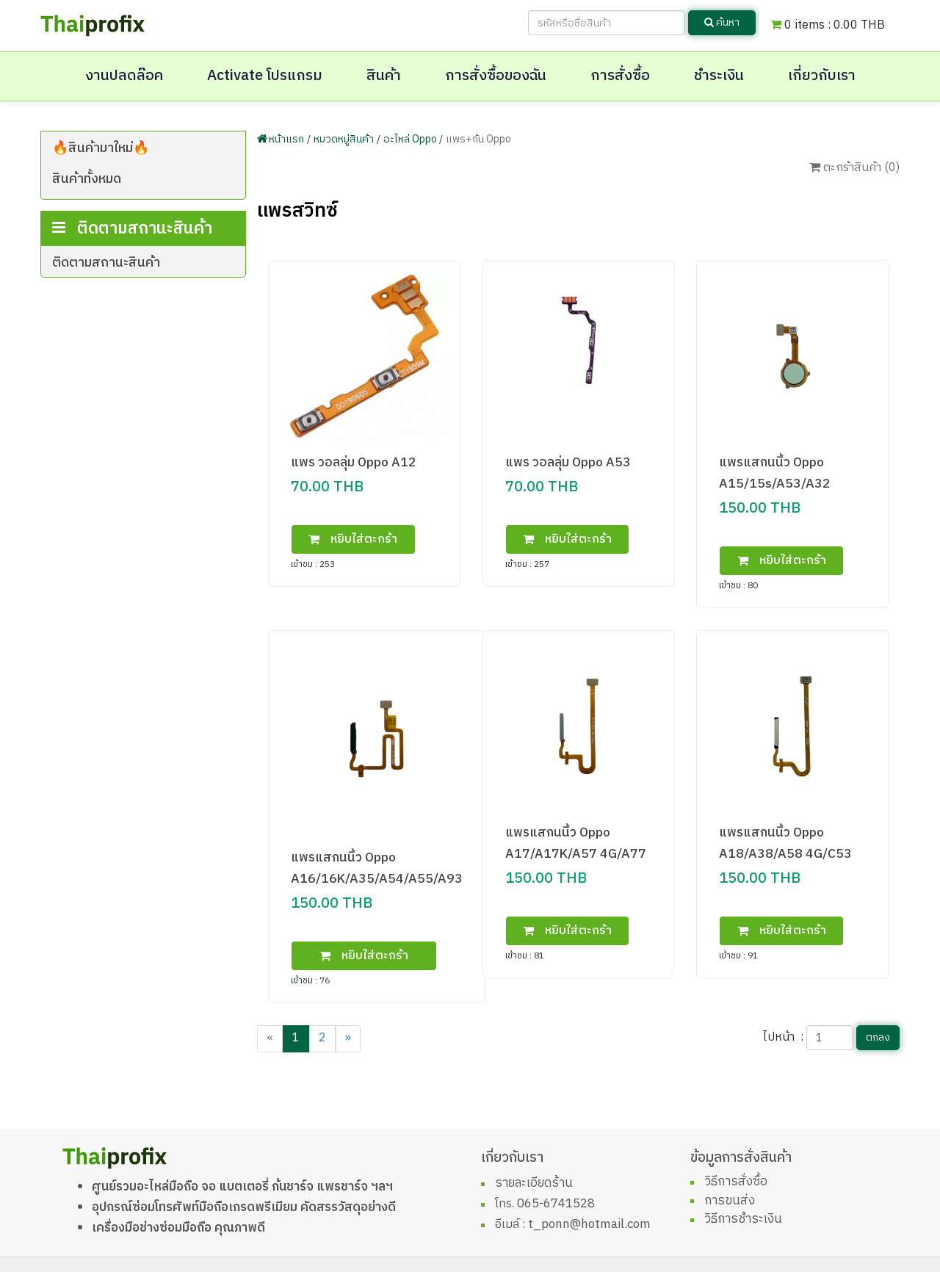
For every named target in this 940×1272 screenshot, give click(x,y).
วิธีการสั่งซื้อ (735, 1181)
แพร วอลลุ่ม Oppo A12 (353, 462)
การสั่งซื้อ (620, 76)
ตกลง (878, 1037)
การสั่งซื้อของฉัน (495, 76)
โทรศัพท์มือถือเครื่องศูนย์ (143, 206)
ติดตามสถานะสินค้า (106, 316)
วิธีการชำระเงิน (743, 1219)
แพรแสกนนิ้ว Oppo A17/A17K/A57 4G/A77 (575, 843)
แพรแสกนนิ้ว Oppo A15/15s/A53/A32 (775, 473)
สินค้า (383, 76)
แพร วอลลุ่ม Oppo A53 (568, 462)
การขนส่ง (729, 1200)
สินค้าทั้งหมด (86, 179)
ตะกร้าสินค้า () (854, 168)
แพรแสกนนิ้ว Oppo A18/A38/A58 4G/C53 (785, 843)
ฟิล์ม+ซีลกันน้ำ (115, 231)
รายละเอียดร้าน (534, 1183)
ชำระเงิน (719, 76)
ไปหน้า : (783, 1038)
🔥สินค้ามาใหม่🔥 (100, 148)
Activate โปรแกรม (264, 76)
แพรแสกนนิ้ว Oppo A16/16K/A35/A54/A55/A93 (377, 868)
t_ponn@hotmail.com (589, 1224)
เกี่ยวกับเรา (822, 76)
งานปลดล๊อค (124, 76)
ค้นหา (722, 22)
